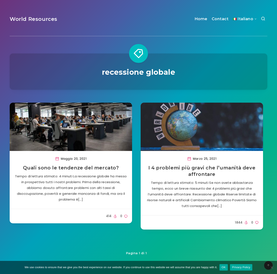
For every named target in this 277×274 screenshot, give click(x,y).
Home (201, 19)
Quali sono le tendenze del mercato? (71, 168)
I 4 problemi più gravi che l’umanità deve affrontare (202, 171)
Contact (220, 19)
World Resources (33, 19)
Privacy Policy (241, 267)
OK (224, 267)
